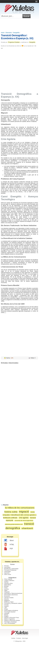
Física (5, 587)
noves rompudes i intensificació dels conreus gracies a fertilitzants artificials (19, 515)
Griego (6, 609)
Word (9, 540)
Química (6, 589)
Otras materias (8, 579)
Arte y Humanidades (9, 623)
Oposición (7, 573)
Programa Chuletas (14, 42)
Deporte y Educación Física (11, 617)
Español (6, 606)
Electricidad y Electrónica (11, 595)
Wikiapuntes (18, 641)
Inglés (5, 590)
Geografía (16, 32)
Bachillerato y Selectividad (11, 568)
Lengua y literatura (9, 580)
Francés (6, 604)
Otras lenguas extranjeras (11, 610)
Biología (6, 586)
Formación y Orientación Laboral (13, 603)
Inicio (2, 32)
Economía (7, 596)
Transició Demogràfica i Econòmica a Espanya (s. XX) (17, 37)
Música (6, 614)
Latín (5, 607)
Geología (6, 613)
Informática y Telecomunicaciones (13, 593)
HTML (9, 544)
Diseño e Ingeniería (9, 619)
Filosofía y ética (8, 583)
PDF (8, 548)
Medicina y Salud (8, 602)
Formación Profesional (10, 570)
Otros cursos (7, 574)
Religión (6, 616)
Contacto (18, 638)
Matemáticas (7, 585)
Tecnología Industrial (9, 612)
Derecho (6, 599)
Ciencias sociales (9, 597)
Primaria (6, 566)
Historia (6, 582)
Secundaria (7, 567)
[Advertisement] (20, 25)
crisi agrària (23, 518)
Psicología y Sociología (10, 622)
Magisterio (7, 600)
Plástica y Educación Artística (12, 620)
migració (24, 511)
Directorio (9, 32)
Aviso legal (25, 638)
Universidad (7, 571)
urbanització (27, 528)
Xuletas (13, 638)
